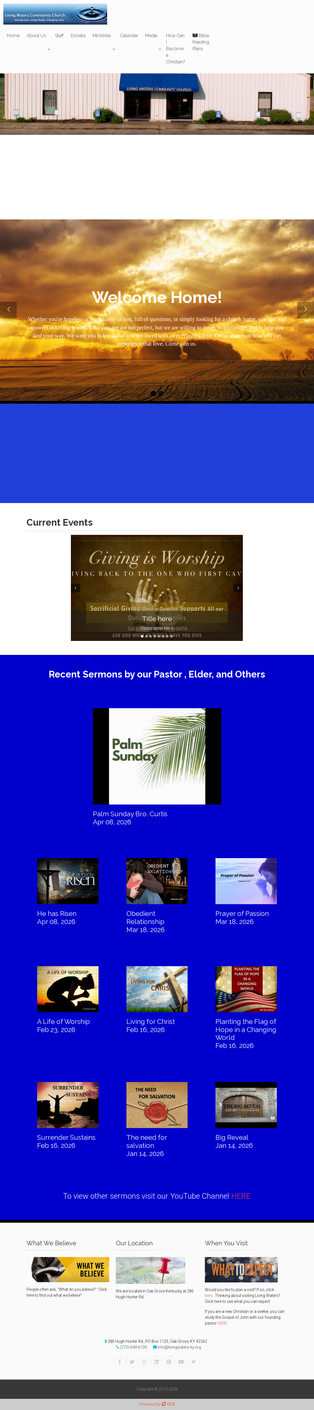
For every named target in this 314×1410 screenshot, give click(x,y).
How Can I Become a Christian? (175, 48)
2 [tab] (146, 636)
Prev (75, 588)
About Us (36, 35)
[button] (8, 310)
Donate (78, 35)
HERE (240, 1196)
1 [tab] (142, 636)
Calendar (129, 35)
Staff (59, 35)
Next (239, 588)
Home (13, 35)
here (208, 1295)
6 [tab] (163, 636)
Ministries (102, 35)
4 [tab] (155, 636)
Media (151, 35)
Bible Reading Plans (201, 42)
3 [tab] (150, 636)
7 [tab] (167, 636)
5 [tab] (159, 636)
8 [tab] (171, 636)
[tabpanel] (157, 588)
